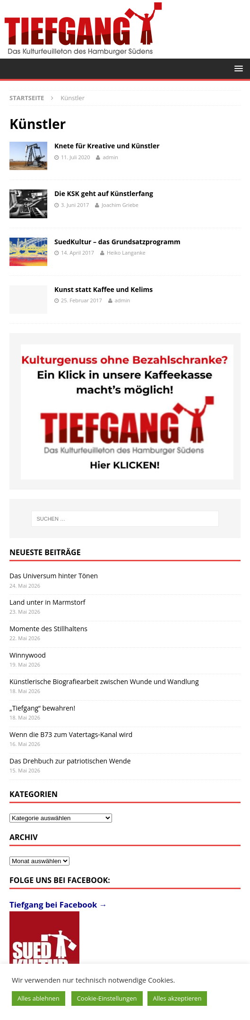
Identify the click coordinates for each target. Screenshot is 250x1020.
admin (110, 157)
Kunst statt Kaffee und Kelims (103, 289)
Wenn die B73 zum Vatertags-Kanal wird (70, 734)
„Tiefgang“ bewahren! (42, 707)
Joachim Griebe (120, 204)
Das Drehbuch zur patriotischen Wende (70, 760)
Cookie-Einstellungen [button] (107, 998)
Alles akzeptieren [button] (177, 998)
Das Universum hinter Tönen (53, 575)
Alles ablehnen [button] (38, 998)
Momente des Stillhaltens (48, 628)
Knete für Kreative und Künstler (107, 145)
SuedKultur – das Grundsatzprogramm (117, 241)
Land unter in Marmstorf (47, 602)
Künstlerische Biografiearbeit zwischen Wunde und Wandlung (104, 681)
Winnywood (27, 655)
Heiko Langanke (126, 252)
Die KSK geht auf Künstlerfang (103, 193)
